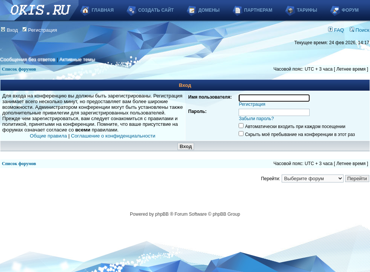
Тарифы (307, 10)
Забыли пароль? (256, 118)
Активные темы (77, 59)
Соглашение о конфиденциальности (113, 136)
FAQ (336, 30)
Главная (103, 10)
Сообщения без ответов (27, 59)
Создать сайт (156, 10)
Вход (9, 30)
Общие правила (48, 136)
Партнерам (258, 10)
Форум (350, 10)
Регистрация (39, 30)
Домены (208, 10)
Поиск (359, 30)
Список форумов (19, 69)
